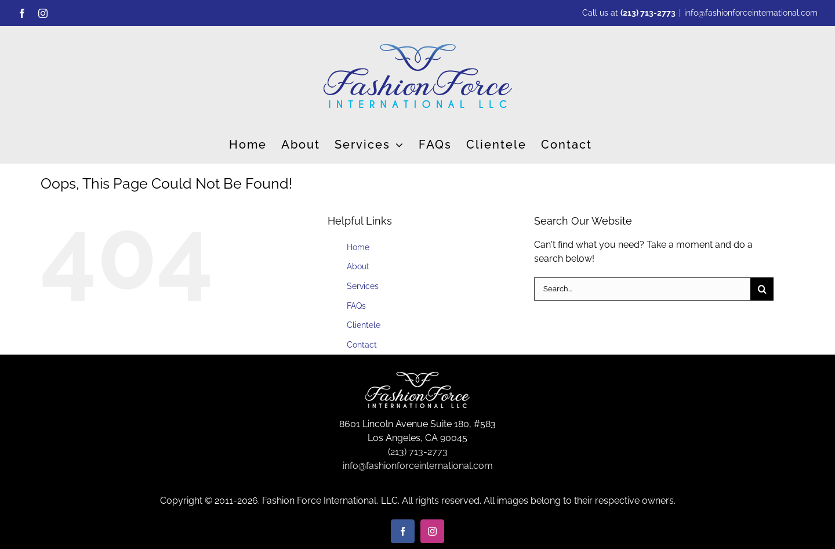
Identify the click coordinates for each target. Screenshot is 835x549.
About (358, 266)
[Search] (762, 289)
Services (363, 286)
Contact (362, 344)
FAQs (356, 305)
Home (358, 247)
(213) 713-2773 (648, 12)
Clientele (363, 325)
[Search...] (642, 289)
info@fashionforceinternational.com (751, 12)
